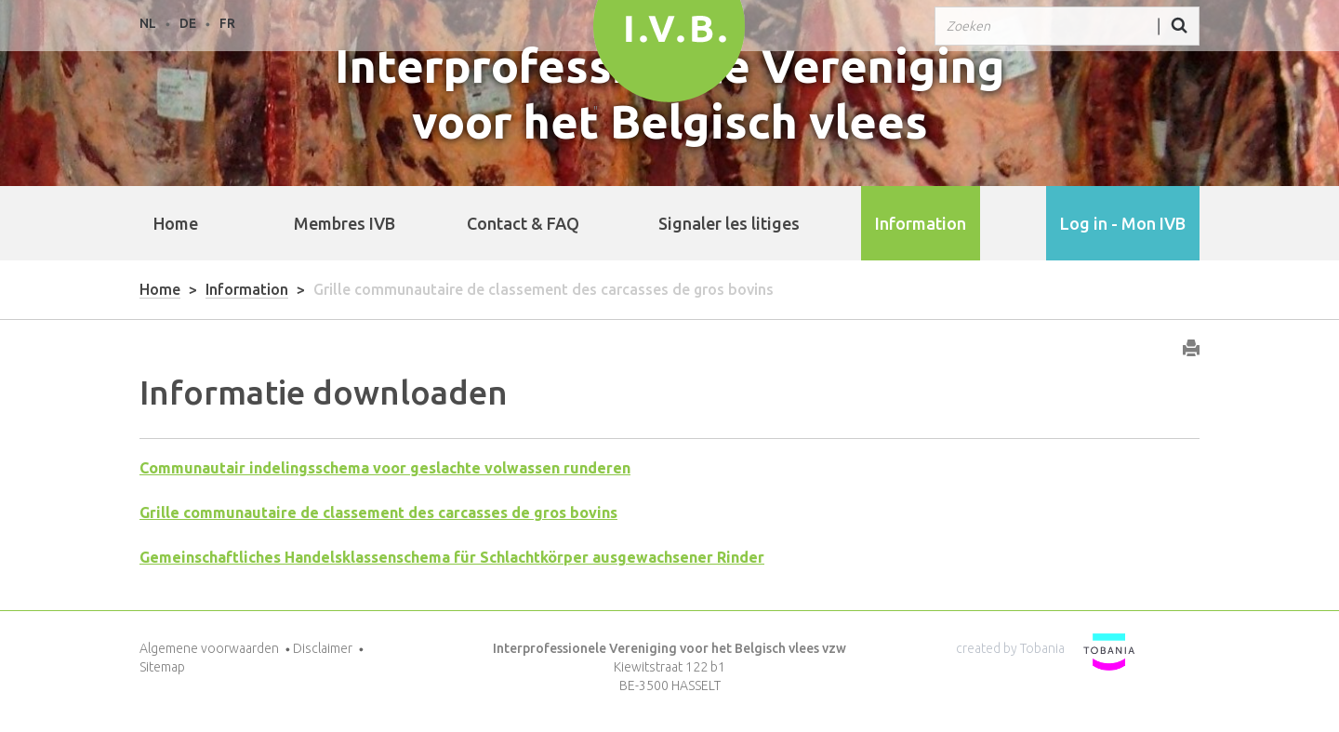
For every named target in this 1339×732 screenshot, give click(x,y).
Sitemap (162, 666)
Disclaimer (322, 648)
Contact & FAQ (523, 223)
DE (187, 23)
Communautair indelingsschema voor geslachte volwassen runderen (384, 467)
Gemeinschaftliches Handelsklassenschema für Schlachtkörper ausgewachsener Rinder (451, 557)
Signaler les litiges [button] (729, 223)
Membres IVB (344, 223)
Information (246, 289)
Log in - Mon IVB (1123, 223)
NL (147, 23)
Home (175, 223)
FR (227, 23)
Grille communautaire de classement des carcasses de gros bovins (378, 512)
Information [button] (920, 223)
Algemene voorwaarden (209, 648)
